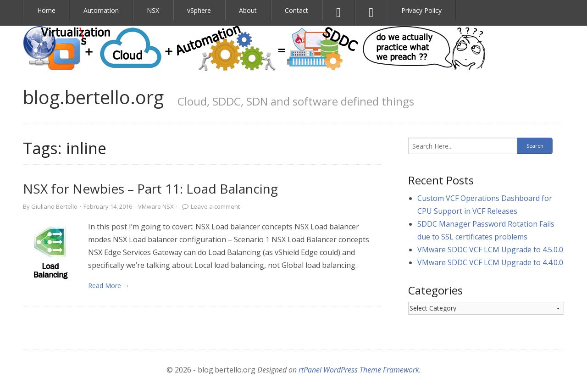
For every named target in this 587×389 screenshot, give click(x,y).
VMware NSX (156, 206)
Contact (296, 10)
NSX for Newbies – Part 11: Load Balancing (150, 188)
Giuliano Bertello (54, 206)
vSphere (199, 10)
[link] (51, 254)
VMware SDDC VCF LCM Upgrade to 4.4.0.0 (490, 262)
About (248, 10)
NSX (153, 10)
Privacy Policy (421, 10)
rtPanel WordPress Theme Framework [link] (359, 370)
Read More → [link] (108, 285)
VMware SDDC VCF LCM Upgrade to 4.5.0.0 (490, 250)
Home (46, 10)
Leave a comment (215, 206)
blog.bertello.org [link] (93, 97)
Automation (101, 10)
